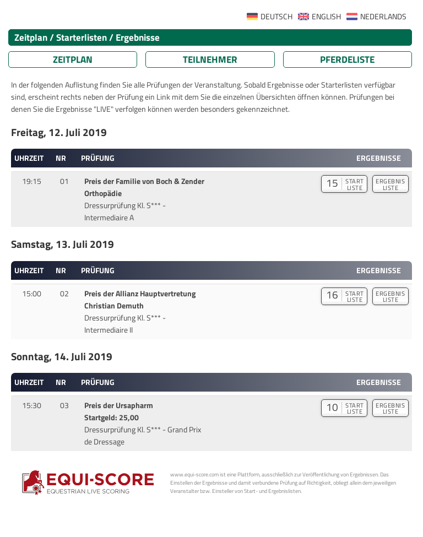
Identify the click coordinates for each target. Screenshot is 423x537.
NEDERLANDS (383, 16)
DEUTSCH (276, 16)
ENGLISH (326, 16)
